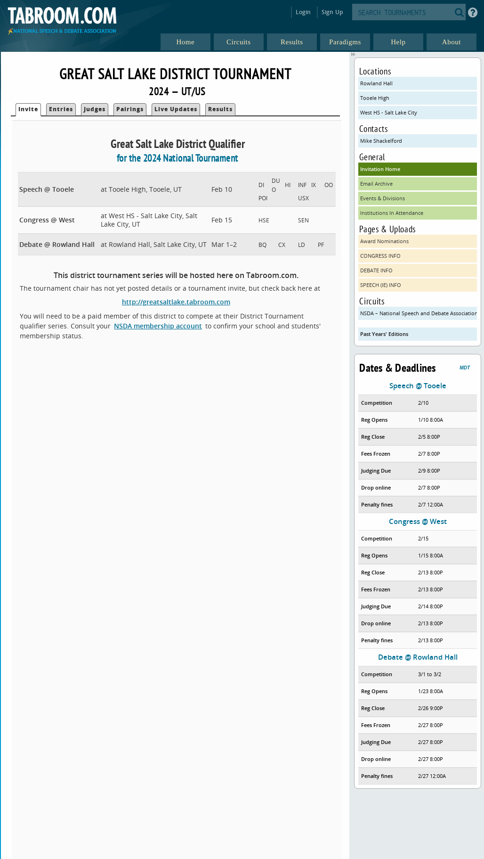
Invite (28, 109)
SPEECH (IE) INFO (380, 284)
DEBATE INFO (376, 270)
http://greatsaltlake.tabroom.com (176, 301)
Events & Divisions (382, 198)
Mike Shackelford (381, 140)
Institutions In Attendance (391, 212)
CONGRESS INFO (380, 255)
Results (220, 109)
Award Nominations (384, 241)
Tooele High (374, 97)
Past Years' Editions (384, 333)
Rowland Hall (376, 83)
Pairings (130, 109)
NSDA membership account (158, 325)
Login (303, 12)
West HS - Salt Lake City (388, 112)
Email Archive (376, 183)
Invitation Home (380, 168)
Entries (61, 109)
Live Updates (175, 109)
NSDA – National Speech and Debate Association (418, 313)
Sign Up (332, 12)
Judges (94, 109)
